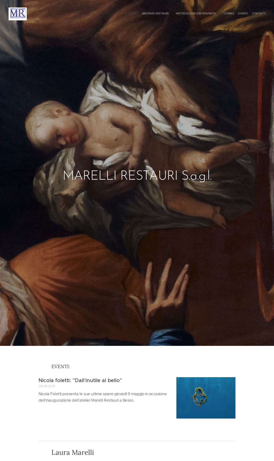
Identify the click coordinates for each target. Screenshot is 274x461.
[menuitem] (238, 14)
